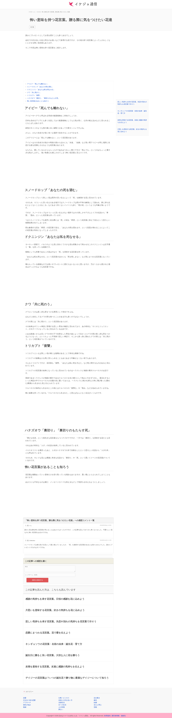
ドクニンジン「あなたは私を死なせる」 (41, 89)
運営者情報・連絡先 (119, 716)
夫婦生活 (61, 702)
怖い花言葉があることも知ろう (38, 101)
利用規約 (107, 716)
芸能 (95, 707)
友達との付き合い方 (65, 700)
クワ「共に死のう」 (34, 92)
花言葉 (32, 27)
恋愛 (24, 698)
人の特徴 (61, 707)
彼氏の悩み (27, 705)
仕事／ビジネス (63, 698)
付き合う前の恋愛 (29, 700)
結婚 (95, 702)
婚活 (95, 700)
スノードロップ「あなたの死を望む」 (40, 87)
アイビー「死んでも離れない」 (38, 84)
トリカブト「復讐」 (34, 95)
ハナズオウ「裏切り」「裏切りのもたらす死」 (43, 98)
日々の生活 (62, 705)
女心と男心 (98, 705)
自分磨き (97, 698)
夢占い (60, 709)
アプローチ (27, 702)
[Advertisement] (68, 65)
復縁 (24, 707)
